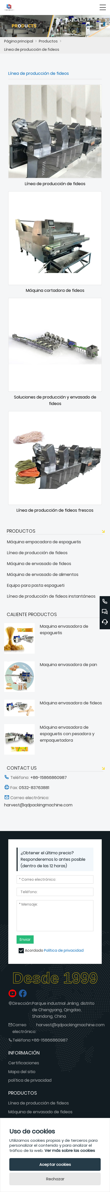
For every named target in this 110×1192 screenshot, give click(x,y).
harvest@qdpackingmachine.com (70, 1025)
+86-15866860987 (49, 1040)
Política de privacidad (64, 950)
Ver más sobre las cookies (70, 1150)
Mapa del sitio (21, 1072)
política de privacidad (30, 1080)
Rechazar (55, 1179)
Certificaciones (23, 1063)
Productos (48, 41)
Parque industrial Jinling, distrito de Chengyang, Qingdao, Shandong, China (63, 1009)
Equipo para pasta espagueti (35, 585)
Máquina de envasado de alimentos (42, 574)
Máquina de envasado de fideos (39, 564)
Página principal (18, 41)
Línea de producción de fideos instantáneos (51, 596)
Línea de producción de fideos (31, 49)
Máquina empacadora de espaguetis (44, 542)
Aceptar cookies (55, 1164)
